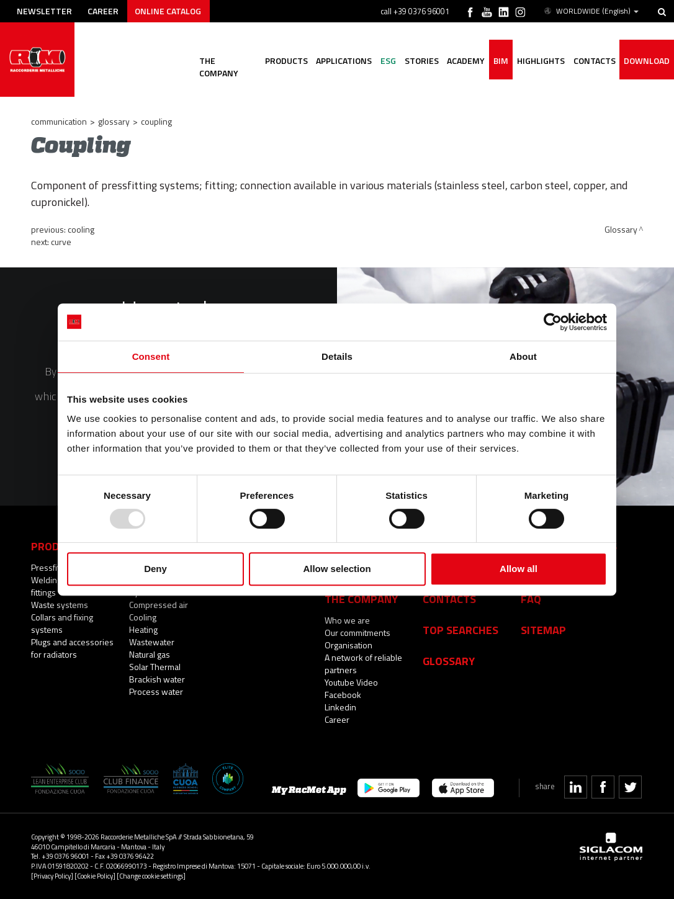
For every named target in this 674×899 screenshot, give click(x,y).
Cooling (81, 229)
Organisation (348, 644)
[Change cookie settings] (151, 875)
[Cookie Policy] (94, 875)
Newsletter (44, 10)
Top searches (460, 629)
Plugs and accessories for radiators (72, 648)
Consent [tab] (151, 356)
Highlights (540, 60)
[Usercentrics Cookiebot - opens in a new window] (552, 322)
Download (647, 60)
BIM (500, 60)
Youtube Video (351, 682)
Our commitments (357, 632)
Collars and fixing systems (62, 623)
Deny (155, 568)
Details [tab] (337, 356)
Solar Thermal (155, 666)
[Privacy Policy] (52, 875)
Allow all (518, 568)
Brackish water (157, 679)
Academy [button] (465, 60)
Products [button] (284, 60)
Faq (531, 598)
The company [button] (225, 60)
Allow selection (337, 568)
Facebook (343, 694)
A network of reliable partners (363, 663)
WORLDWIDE (590, 11)
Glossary (114, 121)
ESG (387, 60)
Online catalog (168, 10)
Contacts (449, 598)
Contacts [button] (594, 60)
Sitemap (543, 629)
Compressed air (158, 604)
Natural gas (149, 654)
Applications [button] (343, 60)
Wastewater (151, 641)
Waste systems (59, 604)
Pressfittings (54, 567)
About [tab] (523, 356)
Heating (143, 629)
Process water (156, 691)
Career (103, 10)
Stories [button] (420, 60)
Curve (61, 241)
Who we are (347, 620)
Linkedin (340, 706)
